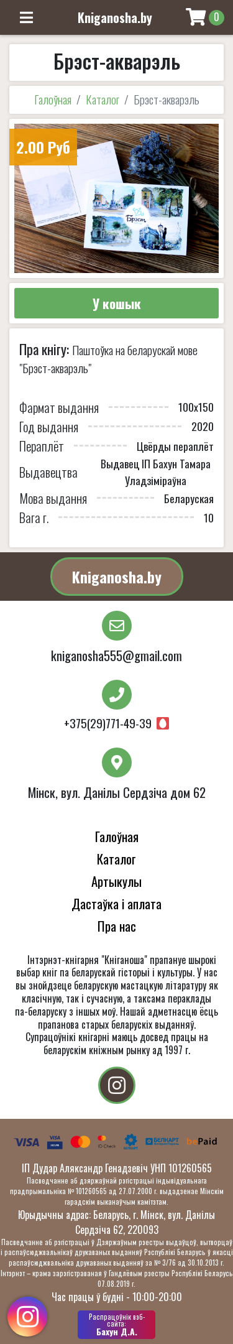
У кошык (117, 303)
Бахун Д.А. (116, 1325)
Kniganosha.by (117, 576)
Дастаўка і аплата (116, 903)
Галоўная (52, 99)
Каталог (102, 99)
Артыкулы (116, 881)
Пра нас (117, 925)
